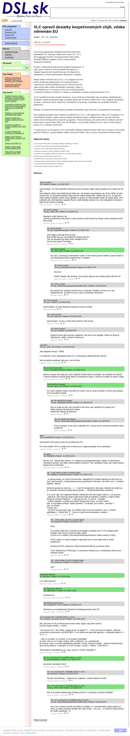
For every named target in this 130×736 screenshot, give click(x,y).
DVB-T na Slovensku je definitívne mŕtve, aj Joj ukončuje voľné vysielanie (14, 79)
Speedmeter (9, 52)
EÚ (47, 37)
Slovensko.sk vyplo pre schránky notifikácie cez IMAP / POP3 (15, 126)
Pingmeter (8, 54)
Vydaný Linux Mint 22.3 (13, 143)
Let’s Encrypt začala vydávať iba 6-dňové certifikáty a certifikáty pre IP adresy (56, 143)
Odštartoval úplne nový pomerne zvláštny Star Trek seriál (14, 119)
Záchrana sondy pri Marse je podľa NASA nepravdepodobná (52, 146)
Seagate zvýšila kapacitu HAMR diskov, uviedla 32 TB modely (15, 138)
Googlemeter (9, 57)
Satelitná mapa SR (11, 43)
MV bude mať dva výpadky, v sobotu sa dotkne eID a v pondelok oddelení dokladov (58, 153)
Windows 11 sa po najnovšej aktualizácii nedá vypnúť (14, 113)
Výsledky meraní (10, 37)
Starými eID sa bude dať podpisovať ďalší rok (13, 85)
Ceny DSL (8, 29)
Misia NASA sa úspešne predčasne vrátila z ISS (13, 152)
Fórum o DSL (9, 35)
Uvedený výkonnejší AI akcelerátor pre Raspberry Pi (14, 132)
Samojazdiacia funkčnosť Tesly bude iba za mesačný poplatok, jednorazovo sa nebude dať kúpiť (15, 106)
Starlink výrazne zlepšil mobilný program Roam (13, 147)
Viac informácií (28, 733)
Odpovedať (43, 205)
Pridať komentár (40, 720)
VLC (42, 37)
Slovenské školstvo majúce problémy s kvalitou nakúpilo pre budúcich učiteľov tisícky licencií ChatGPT (15, 98)
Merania (15, 52)
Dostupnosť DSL (10, 32)
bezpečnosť (54, 37)
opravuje (42, 57)
